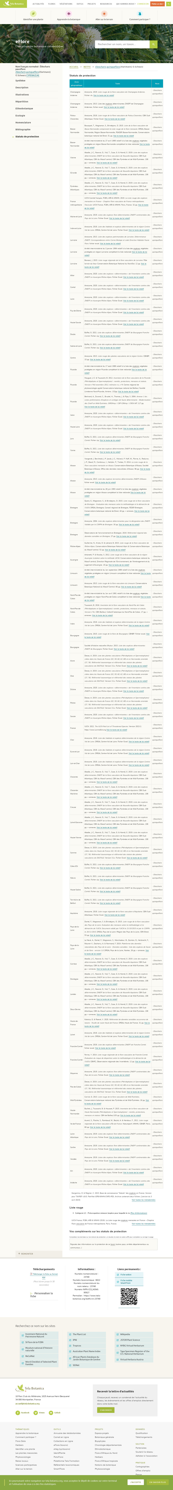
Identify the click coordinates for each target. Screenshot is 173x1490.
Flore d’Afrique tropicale (106, 1460)
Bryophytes (100, 1441)
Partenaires (141, 1447)
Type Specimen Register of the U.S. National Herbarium (133, 1352)
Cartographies (142, 1466)
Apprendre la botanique (68, 19)
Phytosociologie (23, 1456)
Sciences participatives (26, 1464)
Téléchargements (144, 1437)
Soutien (140, 1444)
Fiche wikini (124, 1275)
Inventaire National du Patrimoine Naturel (34, 1335)
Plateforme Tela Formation (66, 1460)
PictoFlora (58, 1456)
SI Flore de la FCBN (32, 1342)
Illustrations (22, 94)
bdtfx (87, 67)
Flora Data (20, 1441)
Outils (57, 1429)
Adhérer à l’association (147, 1455)
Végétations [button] (66, 4)
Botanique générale (104, 1437)
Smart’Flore (59, 1468)
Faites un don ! (157, 4)
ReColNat (28, 1356)
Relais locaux (21, 1460)
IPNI (73, 1340)
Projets (99, 1429)
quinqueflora (32, 72)
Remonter (25, 1254)
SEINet (74, 1365)
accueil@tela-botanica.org (27, 1403)
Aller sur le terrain (104, 19)
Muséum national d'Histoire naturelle (37, 1349)
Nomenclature (23, 122)
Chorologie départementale (108, 1444)
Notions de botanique (105, 1464)
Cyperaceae (32, 75)
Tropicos (75, 1345)
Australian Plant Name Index (84, 1351)
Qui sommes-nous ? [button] (126, 4)
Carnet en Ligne (61, 1437)
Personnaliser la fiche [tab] (41, 1295)
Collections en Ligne (63, 1441)
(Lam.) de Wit (129, 60)
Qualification (142, 1433)
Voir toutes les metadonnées (143, 1200)
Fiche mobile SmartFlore (124, 1281)
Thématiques (22, 1429)
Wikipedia (123, 1334)
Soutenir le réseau (144, 1451)
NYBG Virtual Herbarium (130, 1345)
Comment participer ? (139, 19)
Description (21, 87)
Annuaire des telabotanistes (67, 1433)
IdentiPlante (59, 1452)
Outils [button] (80, 4)
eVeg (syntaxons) (62, 1448)
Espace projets (102, 1433)
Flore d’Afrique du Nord (106, 1452)
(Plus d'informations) (138, 1213)
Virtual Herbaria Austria (130, 1359)
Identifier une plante (33, 19)
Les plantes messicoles (26, 1452)
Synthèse (20, 80)
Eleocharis (20, 72)
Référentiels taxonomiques (66, 1464)
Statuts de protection (27, 136)
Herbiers (19, 1444)
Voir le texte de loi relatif (103, 95)
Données (140, 1429)
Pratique (140, 1462)
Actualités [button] (38, 4)
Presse (139, 1474)
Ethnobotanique (24, 108)
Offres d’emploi (143, 1470)
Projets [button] (92, 4)
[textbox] (122, 44)
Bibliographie (22, 129)
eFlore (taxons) (61, 1444)
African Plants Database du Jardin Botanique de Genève (84, 1358)
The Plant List (77, 1334)
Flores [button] (51, 4)
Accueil (73, 67)
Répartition (21, 101)
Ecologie (20, 115)
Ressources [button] (106, 4)
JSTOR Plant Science (128, 1340)
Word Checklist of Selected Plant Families (39, 1363)
